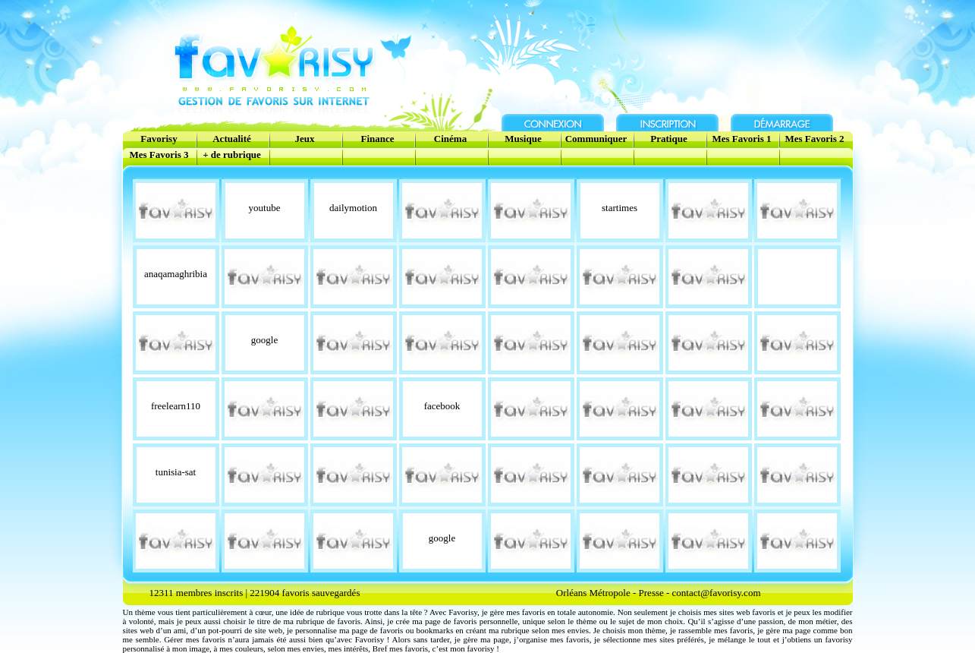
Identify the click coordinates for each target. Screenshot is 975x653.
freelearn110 (175, 406)
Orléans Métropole (593, 592)
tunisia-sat (176, 472)
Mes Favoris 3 (159, 154)
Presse (651, 592)
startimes (619, 207)
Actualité (231, 138)
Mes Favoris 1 (742, 138)
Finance (377, 138)
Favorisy (158, 138)
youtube (265, 207)
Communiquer (596, 138)
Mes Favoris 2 (814, 138)
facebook (442, 406)
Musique (523, 138)
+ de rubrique (232, 154)
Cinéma (450, 138)
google (264, 339)
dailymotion (353, 207)
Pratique (668, 138)
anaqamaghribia (175, 273)
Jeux (305, 138)
